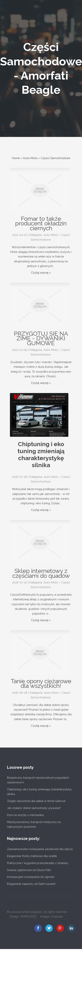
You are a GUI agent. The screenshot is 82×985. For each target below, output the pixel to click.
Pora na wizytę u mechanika (25, 815)
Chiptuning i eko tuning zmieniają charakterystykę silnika (41, 454)
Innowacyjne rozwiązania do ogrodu (30, 876)
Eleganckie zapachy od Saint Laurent (31, 883)
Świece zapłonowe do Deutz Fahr (29, 870)
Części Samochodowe (55, 158)
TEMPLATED (28, 916)
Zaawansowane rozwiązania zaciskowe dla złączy (40, 849)
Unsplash (57, 916)
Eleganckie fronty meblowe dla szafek (32, 856)
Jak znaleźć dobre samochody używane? (34, 808)
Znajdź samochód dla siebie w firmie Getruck (36, 801)
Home (16, 158)
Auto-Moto (30, 158)
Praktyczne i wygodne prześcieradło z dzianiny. (38, 863)
